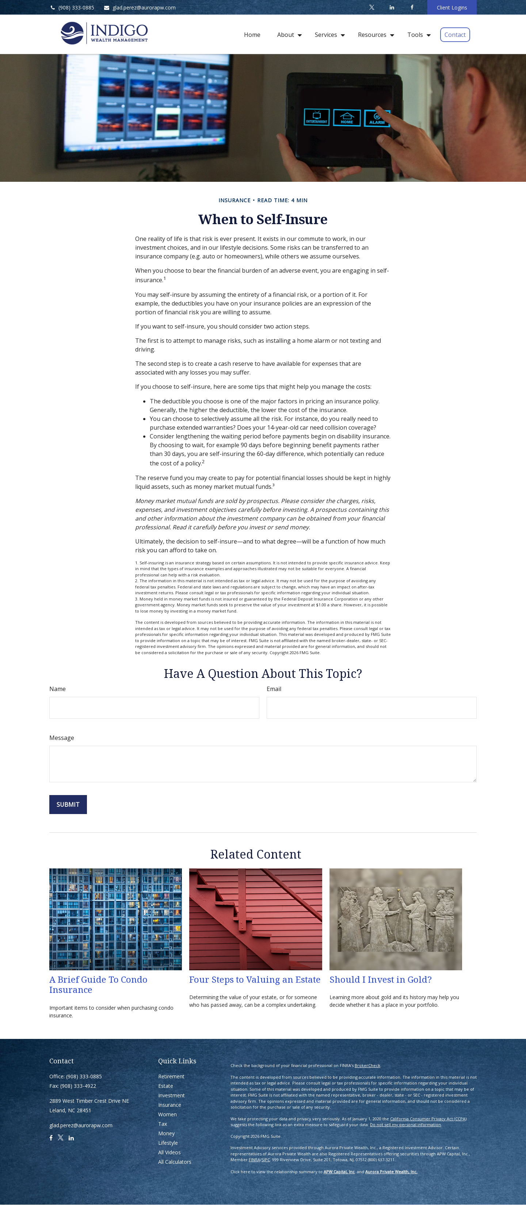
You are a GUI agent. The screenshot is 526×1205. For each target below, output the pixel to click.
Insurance (169, 1104)
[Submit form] (68, 804)
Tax (162, 1123)
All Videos (169, 1152)
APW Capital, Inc (339, 1171)
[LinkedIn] (392, 7)
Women (167, 1114)
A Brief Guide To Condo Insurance (98, 984)
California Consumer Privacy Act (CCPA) (428, 1118)
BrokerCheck (367, 1065)
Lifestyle (168, 1142)
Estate (165, 1085)
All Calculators (174, 1161)
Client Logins (452, 7)
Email (274, 689)
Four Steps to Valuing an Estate (255, 979)
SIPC (266, 1159)
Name (57, 689)
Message (61, 738)
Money (166, 1133)
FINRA (254, 1159)
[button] (252, 34)
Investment (171, 1095)
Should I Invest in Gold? (380, 979)
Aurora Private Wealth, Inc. (391, 1171)
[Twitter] (371, 7)
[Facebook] (412, 7)
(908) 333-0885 (71, 7)
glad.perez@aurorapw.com (139, 7)
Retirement (171, 1076)
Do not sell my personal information (405, 1124)
